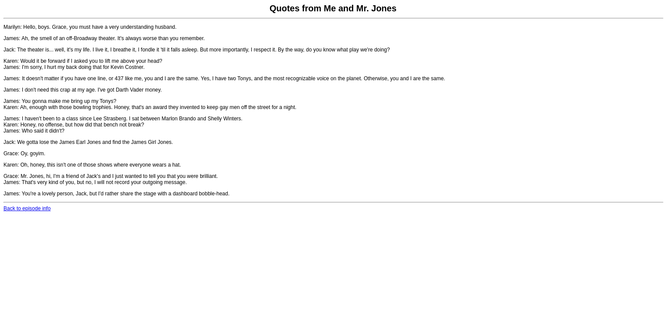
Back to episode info (27, 208)
